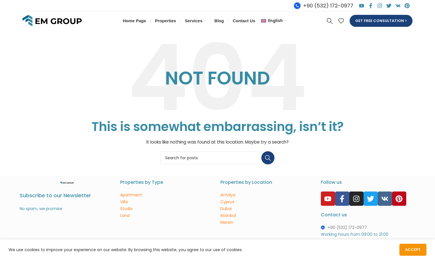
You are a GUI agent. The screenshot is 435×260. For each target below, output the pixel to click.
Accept (413, 249)
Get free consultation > (381, 21)
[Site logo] (52, 21)
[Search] (329, 21)
